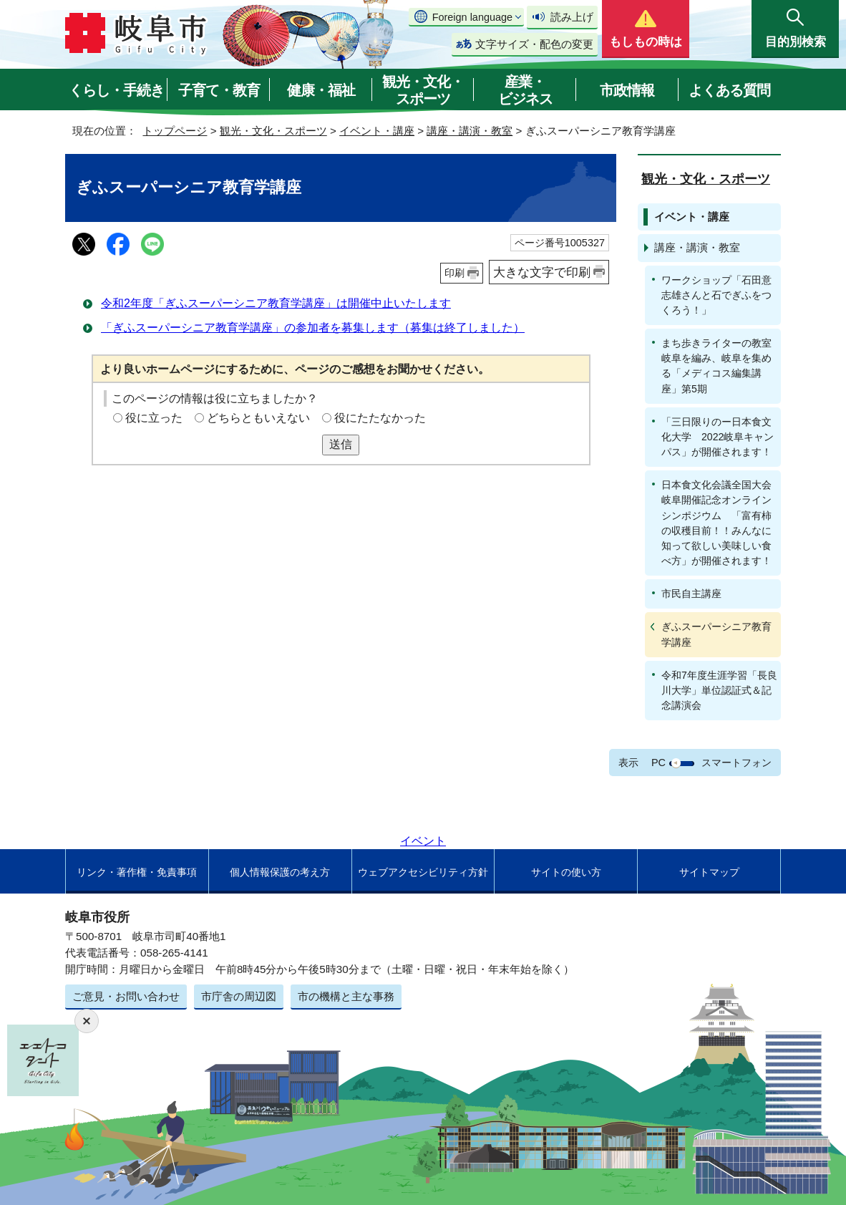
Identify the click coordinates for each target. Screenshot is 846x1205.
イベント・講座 (376, 131)
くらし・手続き (116, 90)
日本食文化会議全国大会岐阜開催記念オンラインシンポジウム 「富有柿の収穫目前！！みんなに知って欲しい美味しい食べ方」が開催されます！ (716, 522)
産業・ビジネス (525, 90)
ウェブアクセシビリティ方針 (423, 872)
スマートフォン (736, 762)
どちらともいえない (258, 418)
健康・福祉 (321, 90)
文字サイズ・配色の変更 (534, 44)
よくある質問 (729, 90)
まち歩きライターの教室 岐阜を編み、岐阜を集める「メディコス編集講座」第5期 (721, 365)
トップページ (174, 131)
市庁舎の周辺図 (238, 996)
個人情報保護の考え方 (280, 872)
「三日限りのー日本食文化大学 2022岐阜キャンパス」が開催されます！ (717, 437)
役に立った (154, 418)
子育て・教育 (219, 90)
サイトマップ (709, 872)
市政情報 (627, 90)
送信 (340, 444)
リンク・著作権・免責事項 (137, 872)
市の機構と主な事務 (346, 996)
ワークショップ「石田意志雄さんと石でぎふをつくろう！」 (716, 295)
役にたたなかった (380, 418)
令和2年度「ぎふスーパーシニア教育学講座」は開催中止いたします (276, 303)
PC (658, 762)
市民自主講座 (691, 593)
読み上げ (571, 17)
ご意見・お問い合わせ (126, 996)
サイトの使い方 (566, 872)
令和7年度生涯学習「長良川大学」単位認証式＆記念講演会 (719, 690)
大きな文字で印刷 (541, 272)
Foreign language (472, 17)
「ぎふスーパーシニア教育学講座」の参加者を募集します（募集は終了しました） (313, 327)
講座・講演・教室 (469, 131)
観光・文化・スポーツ (423, 90)
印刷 (454, 273)
